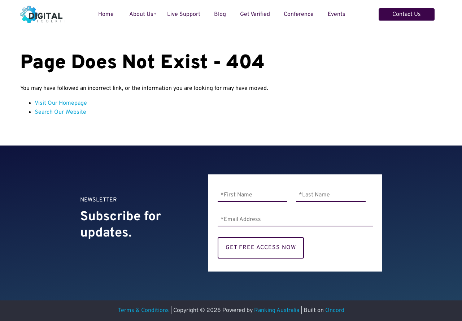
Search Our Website (60, 112)
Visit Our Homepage (61, 103)
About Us (141, 14)
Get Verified (255, 14)
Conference (299, 14)
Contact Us (393, 12)
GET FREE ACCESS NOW (261, 247)
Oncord (334, 310)
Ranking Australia (276, 310)
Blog (220, 14)
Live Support (183, 14)
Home (106, 14)
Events (336, 14)
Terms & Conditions (143, 310)
